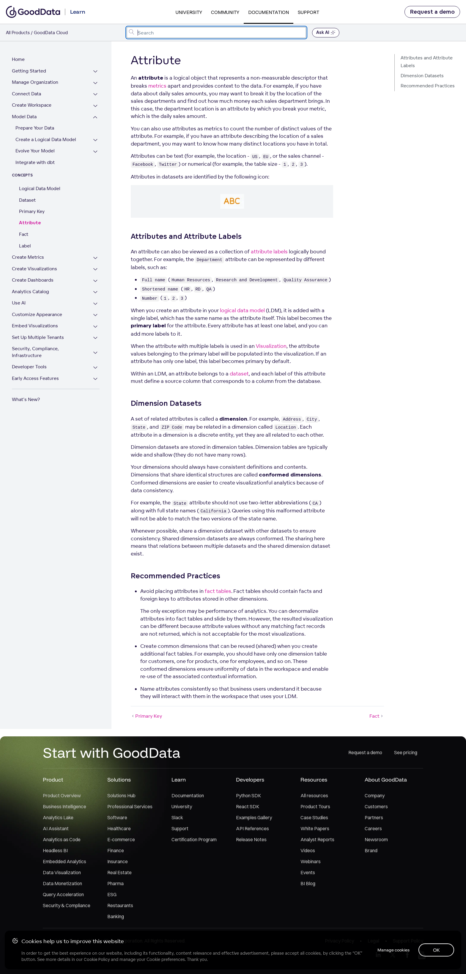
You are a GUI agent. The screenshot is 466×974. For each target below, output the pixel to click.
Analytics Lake (58, 817)
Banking (115, 916)
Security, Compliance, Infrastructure (35, 352)
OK (436, 950)
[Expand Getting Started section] (95, 72)
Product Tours (315, 806)
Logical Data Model (39, 188)
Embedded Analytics (64, 861)
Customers (376, 806)
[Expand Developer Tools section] (95, 367)
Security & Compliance (66, 905)
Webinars (310, 861)
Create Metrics (28, 257)
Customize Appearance (37, 314)
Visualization (271, 346)
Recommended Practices (428, 86)
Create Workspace (31, 105)
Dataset (27, 200)
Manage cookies (393, 950)
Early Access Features (35, 378)
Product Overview (62, 795)
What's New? (26, 399)
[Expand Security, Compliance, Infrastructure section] (95, 352)
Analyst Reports (317, 839)
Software (117, 817)
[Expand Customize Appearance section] (95, 315)
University (189, 12)
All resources (314, 795)
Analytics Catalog (30, 291)
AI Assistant (56, 828)
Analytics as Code (62, 839)
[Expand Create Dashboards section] (95, 281)
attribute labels (269, 251)
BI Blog (307, 883)
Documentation (268, 12)
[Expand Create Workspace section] (95, 106)
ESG (111, 894)
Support (308, 12)
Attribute (30, 222)
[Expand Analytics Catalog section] (95, 292)
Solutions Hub (121, 795)
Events (307, 872)
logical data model (242, 310)
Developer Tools (29, 367)
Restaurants (120, 905)
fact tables (218, 591)
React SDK (247, 806)
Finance (115, 850)
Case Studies (314, 817)
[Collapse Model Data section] (95, 117)
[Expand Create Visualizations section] (95, 269)
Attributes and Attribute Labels (427, 61)
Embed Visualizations (35, 326)
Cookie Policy (97, 959)
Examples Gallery (254, 817)
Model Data (24, 116)
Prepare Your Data (34, 128)
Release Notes (251, 839)
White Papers (314, 828)
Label (25, 246)
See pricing (405, 752)
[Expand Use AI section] (95, 304)
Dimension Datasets (422, 75)
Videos (307, 850)
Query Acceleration (63, 894)
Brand (371, 850)
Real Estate (119, 872)
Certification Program (194, 839)
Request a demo (432, 12)
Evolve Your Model (35, 151)
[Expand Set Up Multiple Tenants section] (95, 338)
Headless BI (55, 850)
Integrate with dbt (35, 162)
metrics (157, 86)
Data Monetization (62, 883)
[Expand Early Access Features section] (95, 379)
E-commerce (121, 839)
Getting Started (29, 71)
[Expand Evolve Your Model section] (95, 151)
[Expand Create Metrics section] (95, 258)
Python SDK (248, 795)
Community (225, 12)
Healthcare (119, 828)
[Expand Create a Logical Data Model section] (95, 140)
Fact (23, 234)
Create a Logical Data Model (45, 139)
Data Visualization (62, 872)
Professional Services (129, 806)
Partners (374, 817)
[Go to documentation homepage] (33, 12)
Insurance (117, 861)
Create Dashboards (32, 280)
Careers (373, 828)
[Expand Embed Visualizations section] (95, 326)
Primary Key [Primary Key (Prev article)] (146, 716)
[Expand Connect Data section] (95, 94)
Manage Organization (35, 82)
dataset (239, 373)
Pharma (115, 883)
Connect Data (26, 94)
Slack (177, 817)
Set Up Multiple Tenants (38, 337)
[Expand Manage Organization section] (95, 83)
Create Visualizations (34, 268)
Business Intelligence (64, 806)
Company (375, 795)
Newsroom (376, 839)
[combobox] (216, 32)
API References (252, 828)
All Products (18, 32)
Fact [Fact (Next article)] (376, 716)
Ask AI (325, 32)
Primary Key (32, 211)
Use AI (19, 303)
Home (18, 59)
